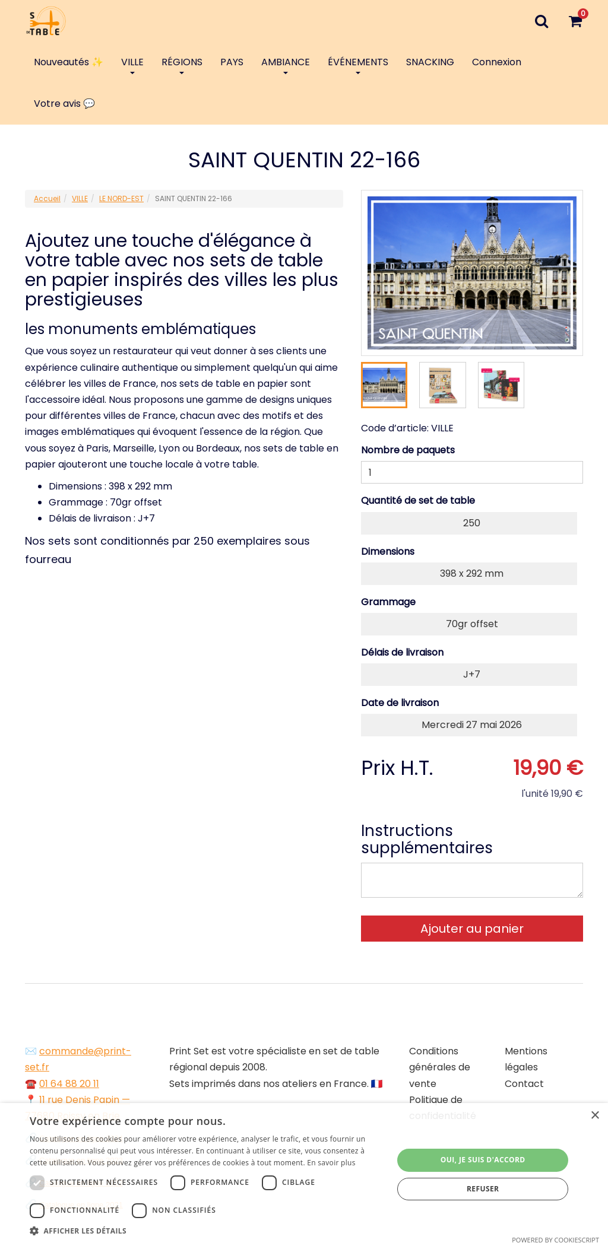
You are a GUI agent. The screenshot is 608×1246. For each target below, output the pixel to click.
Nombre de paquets (408, 450)
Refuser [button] (483, 1189)
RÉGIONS (182, 64)
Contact (524, 1084)
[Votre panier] (575, 21)
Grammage (388, 602)
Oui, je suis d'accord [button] (483, 1160)
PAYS (231, 62)
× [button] (594, 1115)
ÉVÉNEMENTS (358, 64)
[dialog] (304, 1174)
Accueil (47, 198)
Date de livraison (400, 703)
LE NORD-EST (121, 198)
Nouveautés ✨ (68, 62)
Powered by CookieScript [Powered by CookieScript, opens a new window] (555, 1239)
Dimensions (387, 551)
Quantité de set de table (418, 500)
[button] (206, 1231)
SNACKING (430, 62)
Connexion (496, 62)
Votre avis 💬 (64, 103)
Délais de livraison (402, 652)
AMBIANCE (285, 64)
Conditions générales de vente (439, 1067)
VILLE (132, 64)
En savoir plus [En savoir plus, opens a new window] (331, 1163)
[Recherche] (541, 21)
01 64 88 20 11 (69, 1084)
